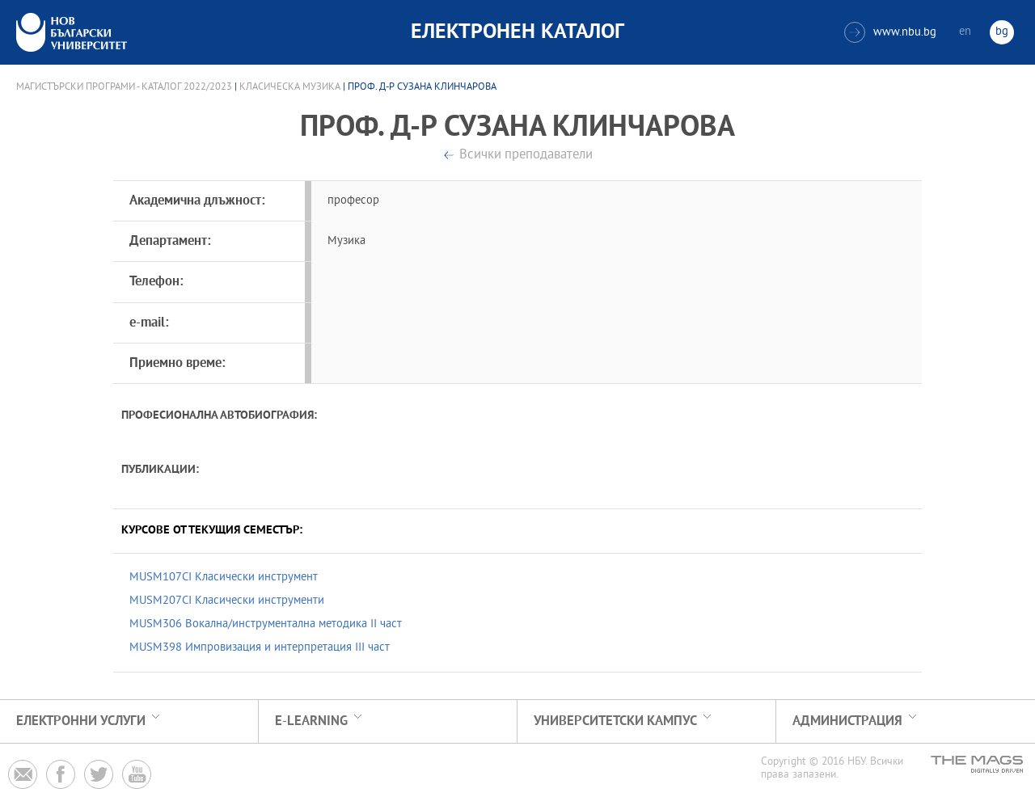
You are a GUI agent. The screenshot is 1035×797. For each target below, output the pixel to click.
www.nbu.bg (890, 32)
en (965, 32)
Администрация (847, 721)
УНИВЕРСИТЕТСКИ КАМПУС (615, 721)
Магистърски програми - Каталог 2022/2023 (124, 87)
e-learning (311, 721)
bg (1001, 32)
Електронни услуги (81, 721)
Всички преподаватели (526, 155)
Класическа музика (289, 87)
